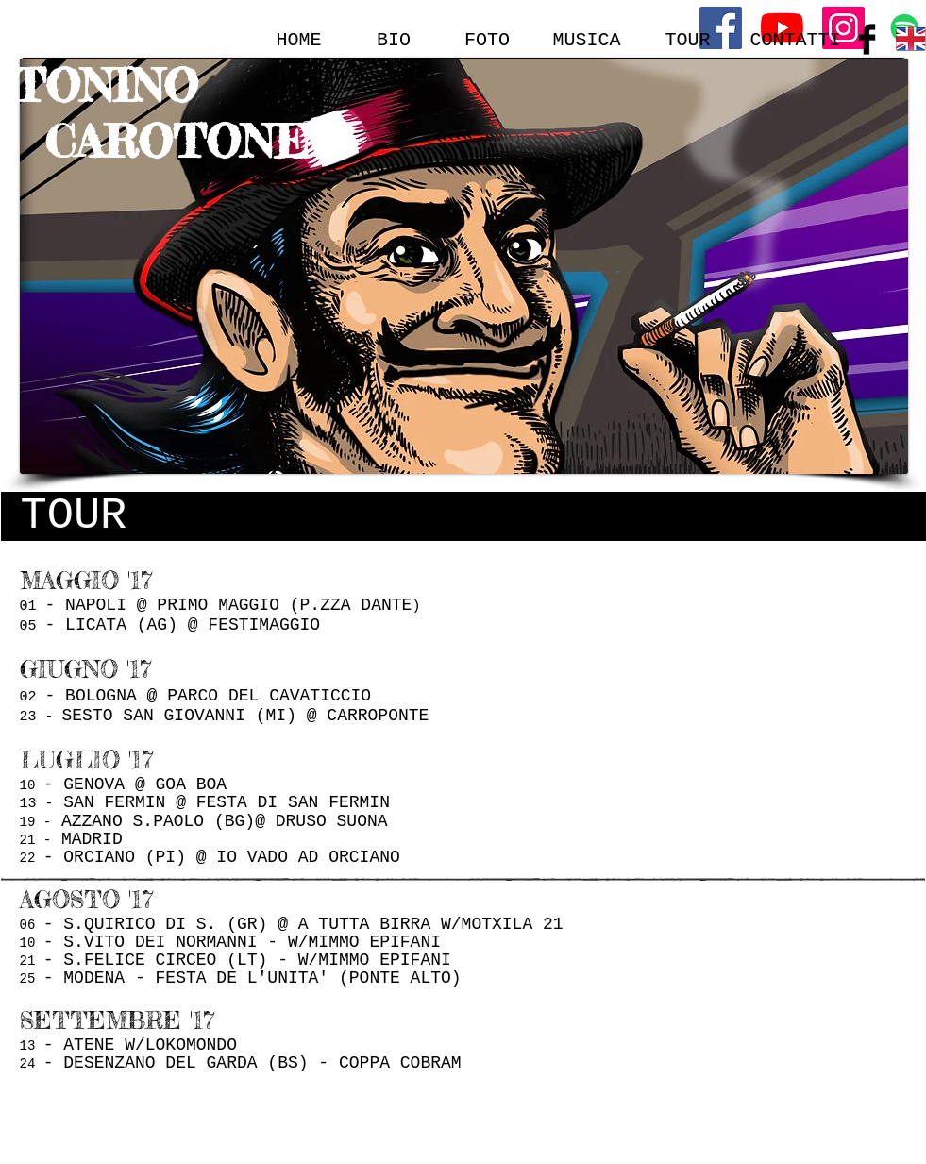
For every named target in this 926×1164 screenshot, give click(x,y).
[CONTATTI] (796, 40)
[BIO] (394, 40)
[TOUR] (688, 40)
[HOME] (299, 40)
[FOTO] (487, 40)
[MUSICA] (587, 40)
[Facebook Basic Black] (867, 39)
